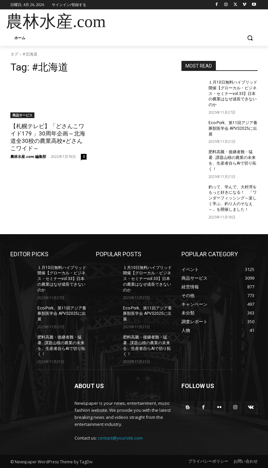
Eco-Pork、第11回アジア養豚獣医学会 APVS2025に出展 (233, 128)
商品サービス (22, 115)
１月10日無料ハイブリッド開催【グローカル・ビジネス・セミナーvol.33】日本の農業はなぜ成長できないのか (233, 93)
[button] (250, 38)
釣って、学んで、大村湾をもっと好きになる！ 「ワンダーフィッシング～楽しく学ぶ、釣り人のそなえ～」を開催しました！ (233, 198)
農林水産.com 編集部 (28, 156)
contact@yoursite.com (120, 438)
